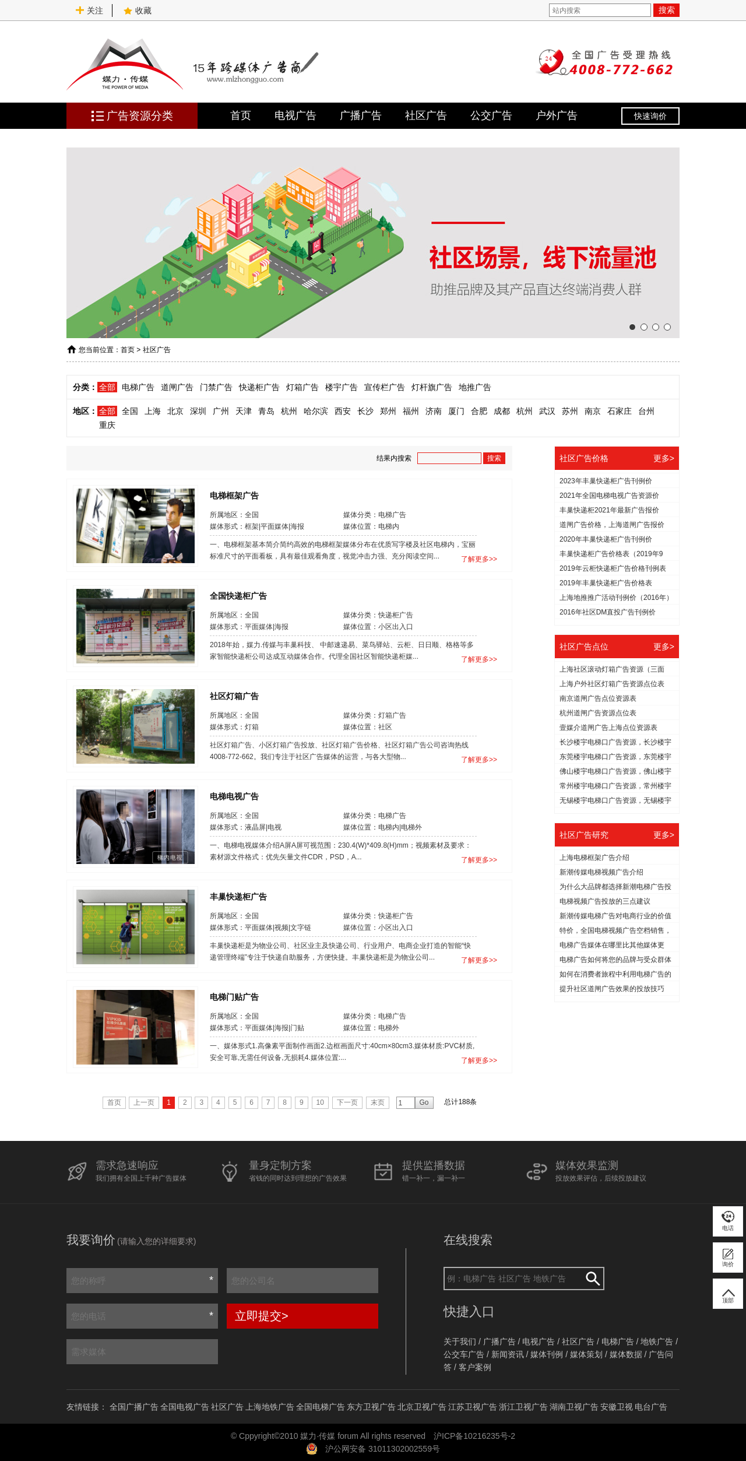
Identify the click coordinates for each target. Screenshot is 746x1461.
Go (424, 1102)
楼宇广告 (341, 387)
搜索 (667, 10)
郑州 (388, 411)
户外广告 (557, 115)
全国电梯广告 (320, 1406)
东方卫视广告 (371, 1406)
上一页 (143, 1102)
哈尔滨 (316, 411)
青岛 (266, 411)
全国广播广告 (134, 1406)
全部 (107, 387)
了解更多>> (479, 559)
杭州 (289, 411)
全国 (130, 411)
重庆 (107, 425)
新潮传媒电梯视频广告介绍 (601, 872)
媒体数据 (626, 1354)
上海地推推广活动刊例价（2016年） (616, 597)
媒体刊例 (546, 1354)
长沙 (365, 411)
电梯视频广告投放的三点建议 (605, 901)
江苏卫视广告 (472, 1406)
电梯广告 (138, 387)
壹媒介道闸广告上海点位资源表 (608, 728)
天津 (243, 411)
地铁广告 (657, 1341)
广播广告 (361, 115)
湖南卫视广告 (574, 1406)
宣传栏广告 (384, 387)
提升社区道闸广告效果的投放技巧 (612, 989)
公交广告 (491, 115)
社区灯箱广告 (234, 695)
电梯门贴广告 (234, 996)
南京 (593, 411)
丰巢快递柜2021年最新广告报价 (609, 510)
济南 (433, 411)
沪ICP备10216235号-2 (474, 1436)
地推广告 (475, 387)
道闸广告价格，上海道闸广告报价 (612, 525)
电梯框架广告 (234, 495)
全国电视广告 (184, 1406)
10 (320, 1102)
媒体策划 (586, 1354)
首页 (240, 115)
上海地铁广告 (269, 1406)
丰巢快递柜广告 (238, 896)
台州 (646, 411)
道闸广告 (177, 387)
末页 (378, 1102)
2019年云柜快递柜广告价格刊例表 (613, 568)
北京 (175, 411)
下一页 (347, 1102)
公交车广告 (464, 1354)
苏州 (570, 411)
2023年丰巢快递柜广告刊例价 (606, 481)
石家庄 (619, 411)
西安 (343, 411)
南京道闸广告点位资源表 (598, 698)
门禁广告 (216, 387)
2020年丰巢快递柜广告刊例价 (606, 539)
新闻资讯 (507, 1354)
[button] (632, 327)
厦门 (456, 411)
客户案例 (475, 1367)
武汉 (547, 411)
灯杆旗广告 (431, 387)
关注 (89, 10)
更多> (663, 458)
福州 (411, 411)
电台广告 (651, 1406)
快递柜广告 (259, 387)
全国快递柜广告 (238, 595)
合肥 (479, 411)
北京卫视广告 (421, 1406)
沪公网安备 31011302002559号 (382, 1448)
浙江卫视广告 (523, 1406)
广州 (221, 411)
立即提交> (261, 1315)
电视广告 (295, 115)
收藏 (138, 10)
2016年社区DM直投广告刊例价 (608, 612)
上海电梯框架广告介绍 (594, 858)
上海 (153, 411)
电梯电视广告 (234, 796)
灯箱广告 (302, 387)
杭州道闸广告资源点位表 (598, 713)
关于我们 (460, 1341)
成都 (502, 411)
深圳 (198, 411)
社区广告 (426, 115)
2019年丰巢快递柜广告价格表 (606, 583)
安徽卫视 (616, 1406)
